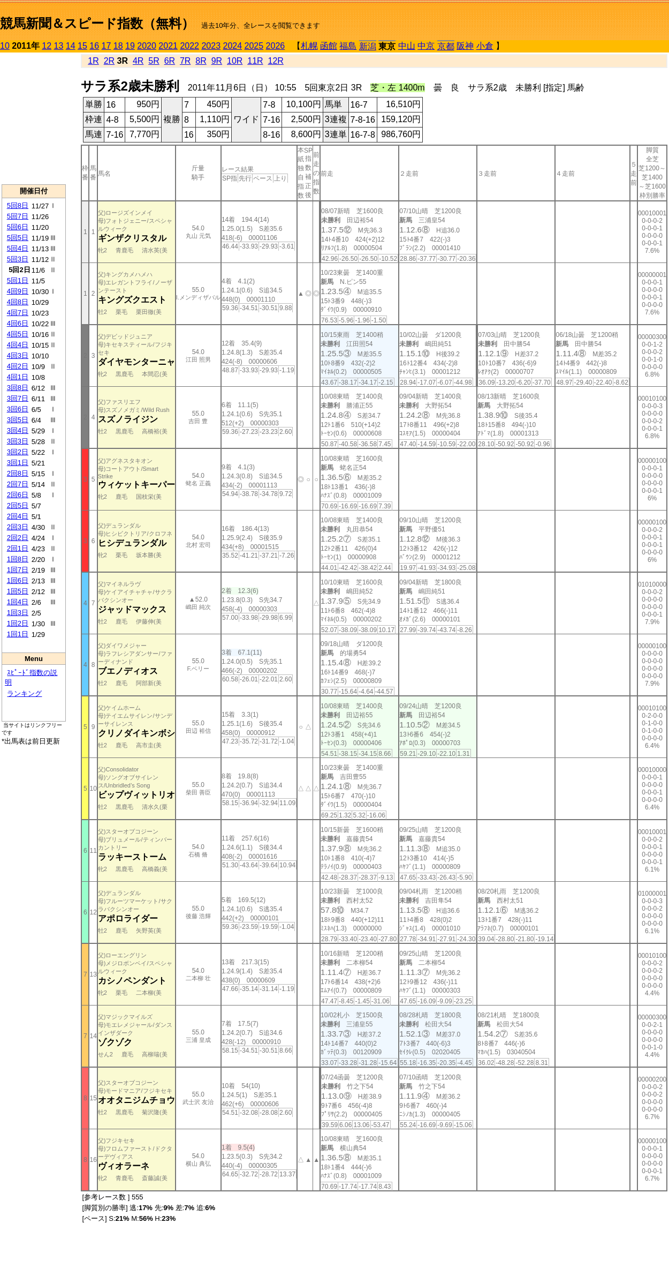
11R (255, 60)
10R (234, 60)
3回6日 (17, 409)
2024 (232, 45)
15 (82, 45)
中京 (426, 45)
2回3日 (17, 527)
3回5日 (17, 420)
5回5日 (17, 238)
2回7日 (17, 484)
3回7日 (17, 398)
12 (46, 45)
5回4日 (17, 248)
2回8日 (17, 473)
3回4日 (17, 430)
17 (106, 45)
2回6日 (17, 495)
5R (153, 60)
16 (94, 45)
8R (200, 60)
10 (5, 45)
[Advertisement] (34, 118)
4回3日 (17, 355)
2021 (168, 45)
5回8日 (17, 205)
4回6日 (17, 323)
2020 (146, 45)
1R (93, 60)
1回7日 (17, 570)
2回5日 (17, 505)
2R (109, 60)
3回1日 (17, 463)
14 (70, 45)
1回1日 (17, 634)
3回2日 (17, 452)
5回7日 (17, 216)
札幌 (309, 45)
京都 (445, 46)
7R (185, 60)
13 (59, 45)
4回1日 (17, 377)
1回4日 (17, 602)
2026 (275, 45)
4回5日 (17, 334)
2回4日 (17, 516)
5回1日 (17, 280)
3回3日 (17, 441)
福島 (347, 45)
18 (118, 45)
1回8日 (17, 559)
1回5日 (17, 591)
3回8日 (17, 388)
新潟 (367, 46)
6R (169, 60)
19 (130, 45)
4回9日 (17, 291)
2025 (254, 45)
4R (138, 60)
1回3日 (17, 613)
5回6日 (17, 227)
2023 (211, 45)
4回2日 (17, 366)
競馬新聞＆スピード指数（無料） (97, 23)
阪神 (465, 45)
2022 (189, 45)
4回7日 (17, 313)
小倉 (484, 45)
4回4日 (17, 345)
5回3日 (17, 259)
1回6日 (17, 580)
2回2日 (17, 538)
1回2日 (17, 623)
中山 (406, 45)
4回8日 (17, 302)
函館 (328, 45)
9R (216, 60)
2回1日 (17, 548)
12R (276, 60)
